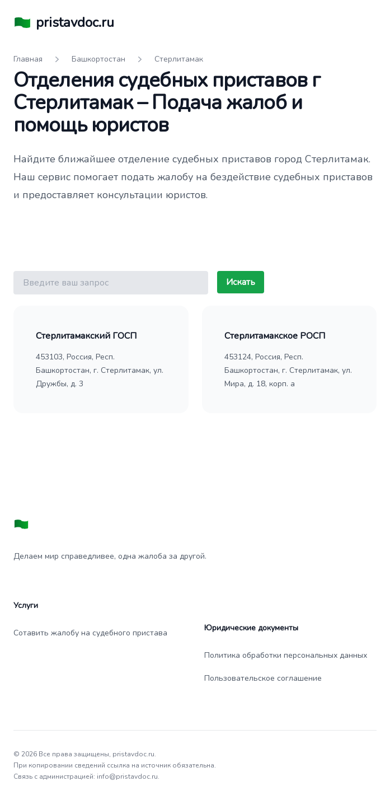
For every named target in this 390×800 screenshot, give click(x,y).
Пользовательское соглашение (263, 678)
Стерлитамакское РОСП (274, 336)
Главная (28, 59)
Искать (240, 282)
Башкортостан (98, 59)
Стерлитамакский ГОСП (86, 336)
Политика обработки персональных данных (285, 655)
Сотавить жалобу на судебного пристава (90, 633)
